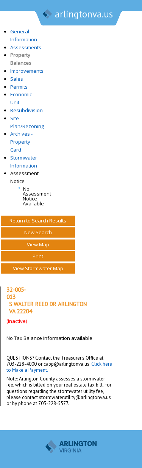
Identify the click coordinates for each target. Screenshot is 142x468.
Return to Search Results (37, 220)
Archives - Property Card (21, 141)
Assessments (25, 47)
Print (38, 256)
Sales (16, 78)
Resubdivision (26, 110)
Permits (19, 86)
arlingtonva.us (77, 15)
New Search (38, 232)
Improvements (27, 70)
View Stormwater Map (38, 268)
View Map (38, 244)
